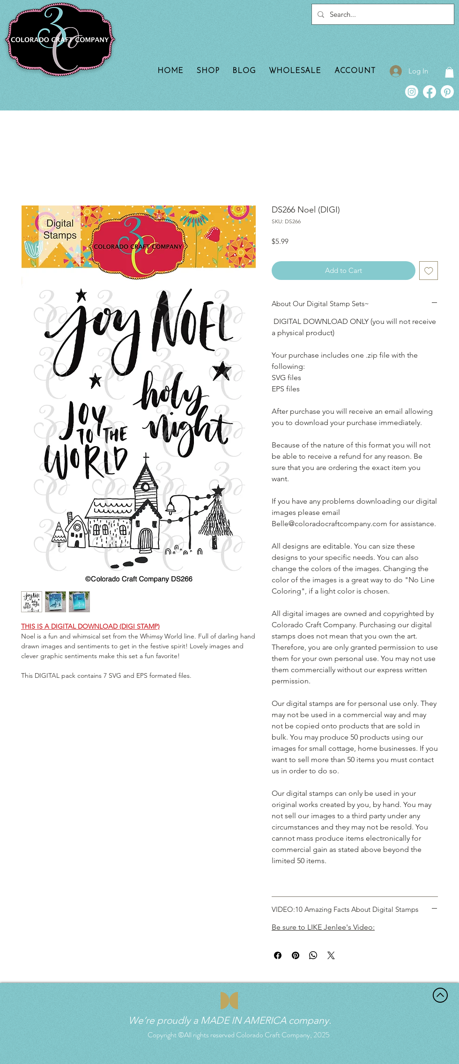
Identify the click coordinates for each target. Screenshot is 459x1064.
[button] (449, 72)
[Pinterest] (447, 91)
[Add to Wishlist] (428, 270)
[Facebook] (429, 91)
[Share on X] (331, 955)
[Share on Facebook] (277, 955)
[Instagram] (411, 91)
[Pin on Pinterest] (295, 955)
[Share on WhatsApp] (313, 955)
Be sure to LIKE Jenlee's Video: (323, 927)
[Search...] (382, 14)
